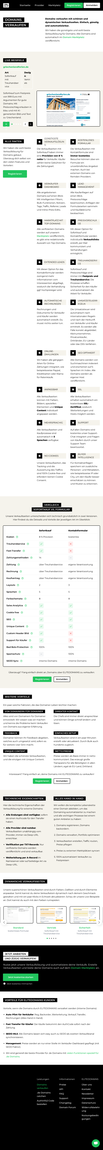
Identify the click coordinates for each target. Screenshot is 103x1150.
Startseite (25, 5)
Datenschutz (89, 1118)
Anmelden (92, 5)
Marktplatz (54, 5)
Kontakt (86, 1104)
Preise (62, 1099)
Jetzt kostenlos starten (20, 984)
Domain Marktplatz (73, 37)
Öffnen (6, 124)
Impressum (88, 1113)
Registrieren (74, 5)
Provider (39, 5)
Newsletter (88, 1109)
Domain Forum (67, 1122)
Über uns (87, 1099)
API (61, 1104)
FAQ (61, 1109)
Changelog (65, 1118)
